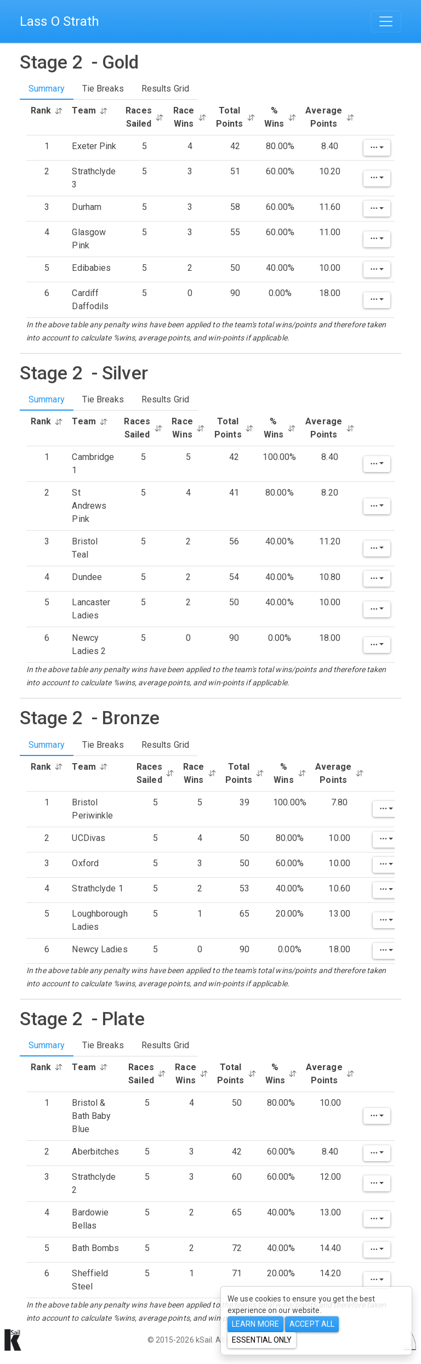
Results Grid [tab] (165, 88)
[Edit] (376, 148)
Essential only (262, 1339)
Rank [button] (47, 110)
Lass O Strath (59, 21)
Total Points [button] (235, 117)
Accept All (311, 1324)
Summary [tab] (47, 88)
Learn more (255, 1324)
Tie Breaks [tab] (103, 88)
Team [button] (89, 110)
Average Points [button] (329, 117)
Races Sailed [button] (145, 117)
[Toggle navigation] (386, 21)
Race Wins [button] (190, 117)
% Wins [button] (280, 117)
